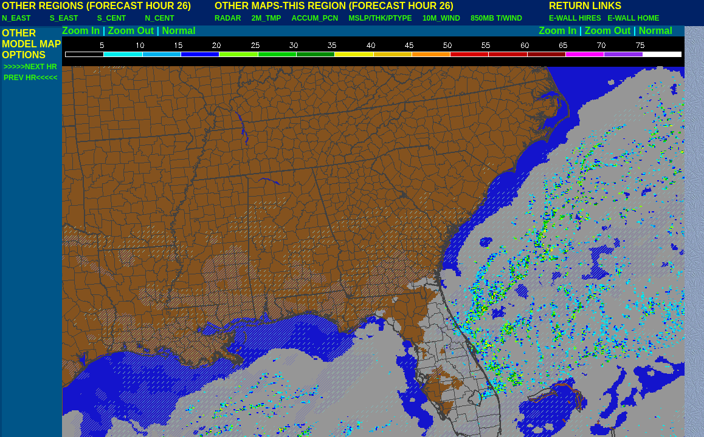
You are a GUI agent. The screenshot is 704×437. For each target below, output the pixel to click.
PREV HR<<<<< (30, 77)
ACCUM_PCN (315, 18)
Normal (179, 30)
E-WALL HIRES (577, 18)
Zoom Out (131, 30)
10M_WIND (441, 18)
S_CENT (111, 18)
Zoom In (81, 30)
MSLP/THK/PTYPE (380, 18)
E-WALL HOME (633, 18)
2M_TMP (266, 18)
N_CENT (159, 18)
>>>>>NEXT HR (30, 67)
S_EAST (64, 18)
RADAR (228, 18)
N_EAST (16, 18)
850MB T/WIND (496, 18)
